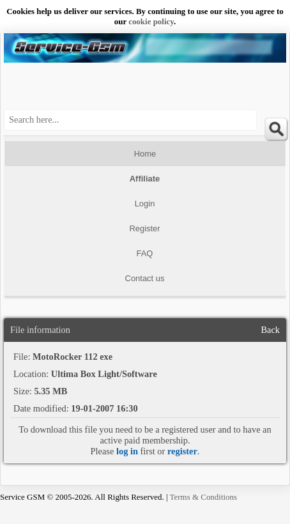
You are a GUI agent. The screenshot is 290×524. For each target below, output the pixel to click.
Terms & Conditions (204, 497)
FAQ (145, 253)
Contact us (145, 278)
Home (145, 153)
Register (144, 228)
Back (270, 330)
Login (145, 203)
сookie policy (151, 21)
